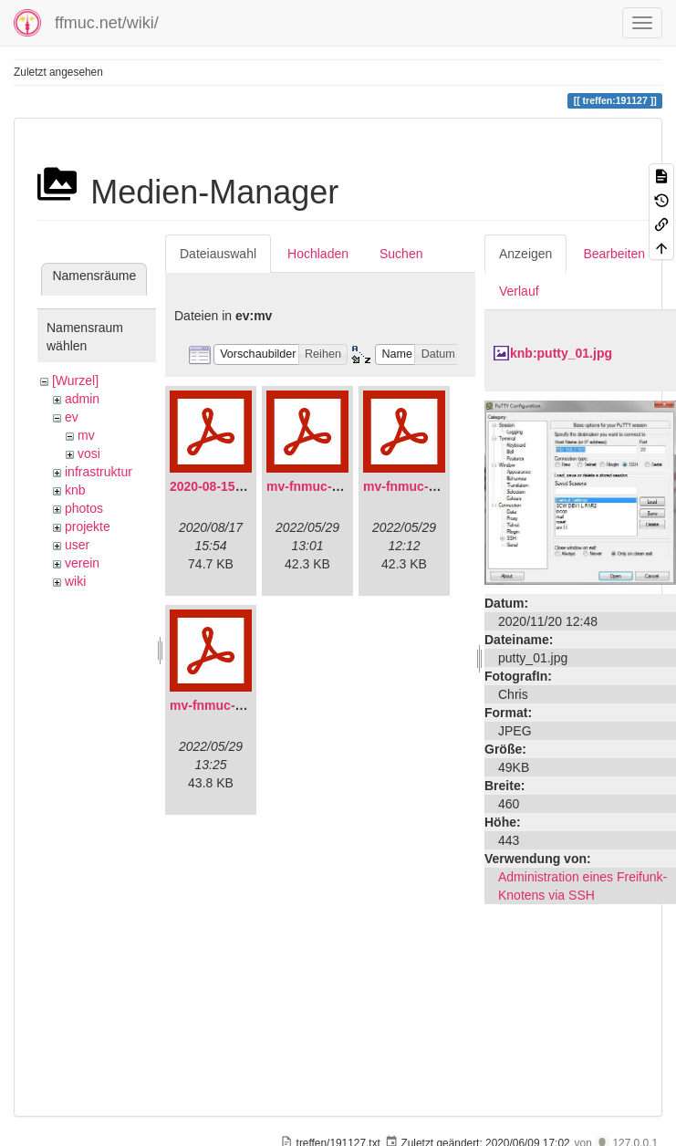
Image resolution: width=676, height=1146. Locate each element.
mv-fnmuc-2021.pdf (324, 486)
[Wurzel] (75, 380)
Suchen (401, 253)
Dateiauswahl (218, 253)
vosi (89, 453)
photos (84, 508)
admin (82, 398)
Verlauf (519, 291)
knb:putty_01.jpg (561, 353)
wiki (75, 581)
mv (86, 435)
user (77, 544)
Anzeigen (525, 253)
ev (71, 417)
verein (82, 563)
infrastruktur (98, 471)
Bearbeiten (614, 253)
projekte (87, 526)
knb (75, 490)
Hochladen (317, 253)
